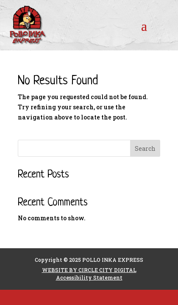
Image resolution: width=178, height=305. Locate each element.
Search (145, 148)
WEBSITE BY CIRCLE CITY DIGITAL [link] (89, 269)
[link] (36, 25)
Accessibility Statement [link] (89, 277)
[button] (144, 25)
